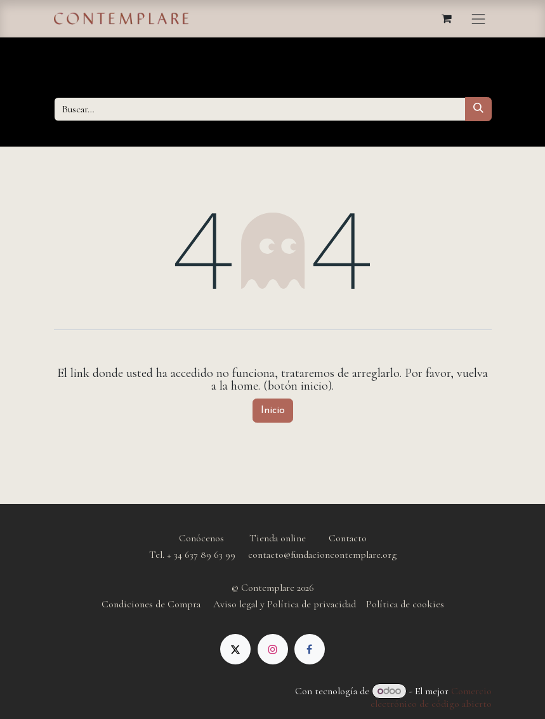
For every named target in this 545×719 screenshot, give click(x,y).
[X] (235, 649)
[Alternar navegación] (478, 18)
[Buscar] (478, 109)
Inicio (273, 411)
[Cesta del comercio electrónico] (446, 18)
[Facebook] (309, 649)
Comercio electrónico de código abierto (431, 697)
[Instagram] (273, 649)
